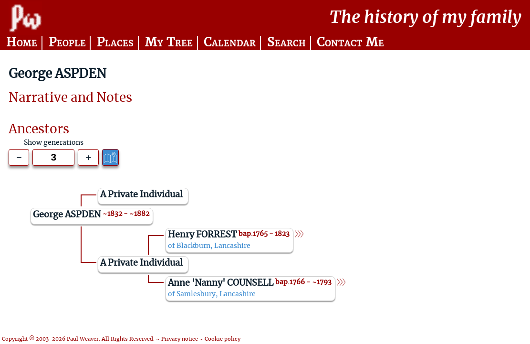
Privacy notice (179, 339)
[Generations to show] (53, 157)
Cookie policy (222, 339)
